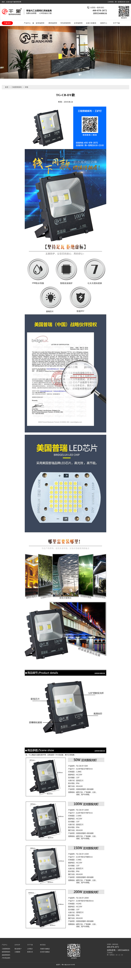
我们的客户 (18, 949)
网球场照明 (53, 23)
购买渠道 (43, 945)
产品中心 (27, 23)
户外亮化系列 (6, 958)
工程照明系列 (16, 87)
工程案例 (17, 952)
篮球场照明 (40, 23)
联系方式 (30, 952)
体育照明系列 (6, 952)
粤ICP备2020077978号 (68, 964)
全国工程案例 (91, 23)
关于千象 (116, 23)
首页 (6, 87)
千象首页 (7, 23)
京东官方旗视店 (45, 952)
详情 (26, 87)
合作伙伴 (17, 945)
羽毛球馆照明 (65, 23)
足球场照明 (78, 23)
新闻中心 (103, 23)
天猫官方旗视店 (45, 949)
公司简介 (30, 949)
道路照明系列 (6, 955)
